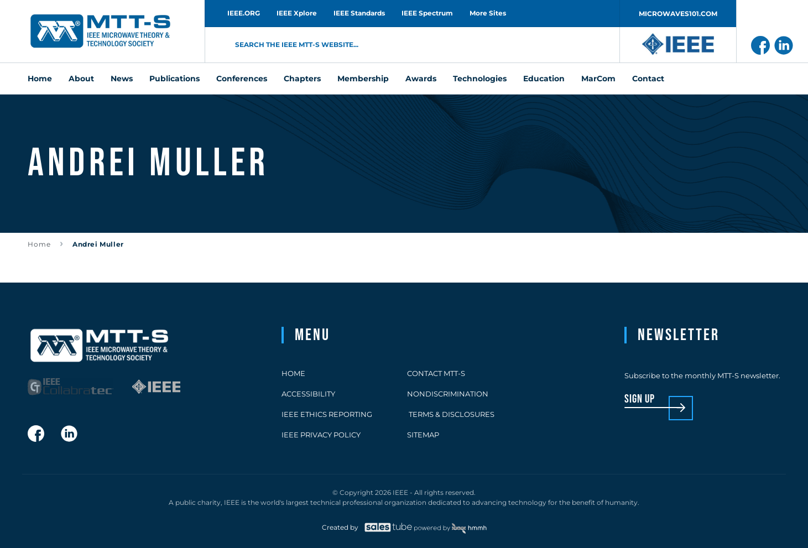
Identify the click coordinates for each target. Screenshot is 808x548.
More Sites (488, 13)
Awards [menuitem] (420, 78)
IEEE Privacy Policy (321, 434)
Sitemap (423, 434)
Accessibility (308, 393)
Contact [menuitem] (648, 78)
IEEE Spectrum (427, 13)
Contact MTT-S (436, 373)
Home (39, 244)
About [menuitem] (81, 78)
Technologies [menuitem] (480, 78)
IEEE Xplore (297, 13)
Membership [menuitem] (363, 78)
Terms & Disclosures (450, 414)
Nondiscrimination (447, 393)
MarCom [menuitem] (598, 78)
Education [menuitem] (544, 78)
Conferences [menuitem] (241, 78)
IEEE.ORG (243, 13)
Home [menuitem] (40, 78)
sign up (639, 399)
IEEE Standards (359, 13)
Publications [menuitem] (174, 78)
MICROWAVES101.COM (678, 13)
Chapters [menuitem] (302, 78)
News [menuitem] (122, 78)
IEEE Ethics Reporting (327, 414)
